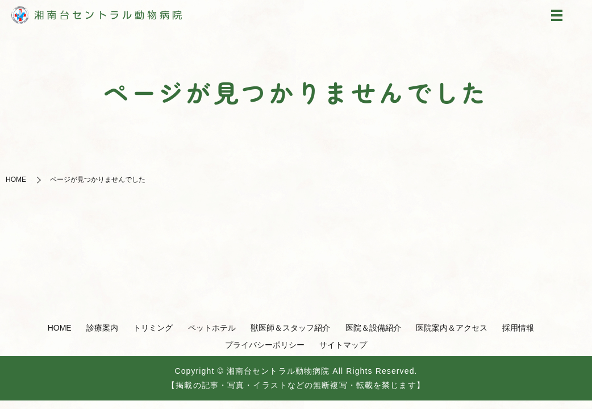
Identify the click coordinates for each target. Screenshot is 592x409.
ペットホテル (212, 327)
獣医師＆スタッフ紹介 (290, 327)
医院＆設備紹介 (373, 327)
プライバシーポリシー (265, 344)
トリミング (153, 327)
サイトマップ (343, 344)
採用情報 (518, 327)
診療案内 (102, 327)
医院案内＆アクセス (451, 327)
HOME (16, 179)
